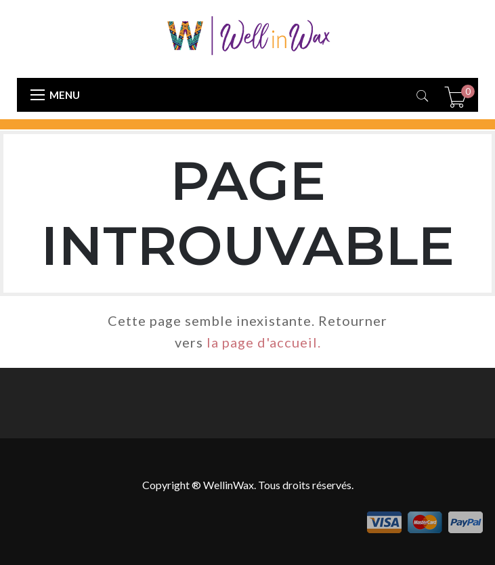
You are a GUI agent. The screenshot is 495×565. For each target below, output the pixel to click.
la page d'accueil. (264, 342)
